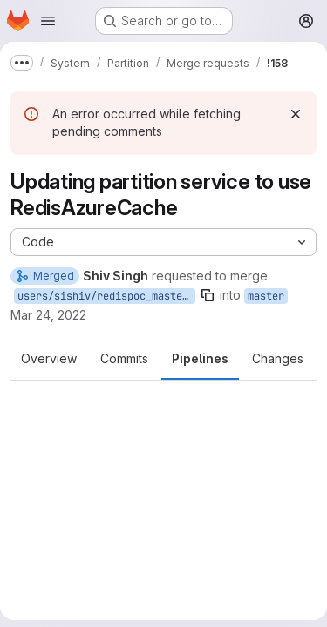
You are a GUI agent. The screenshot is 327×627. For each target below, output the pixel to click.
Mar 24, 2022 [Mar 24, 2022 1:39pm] (48, 314)
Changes (277, 358)
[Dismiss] (295, 114)
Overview (49, 358)
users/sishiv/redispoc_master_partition (106, 296)
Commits (124, 358)
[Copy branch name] (207, 295)
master (266, 296)
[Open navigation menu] (48, 21)
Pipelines (200, 358)
